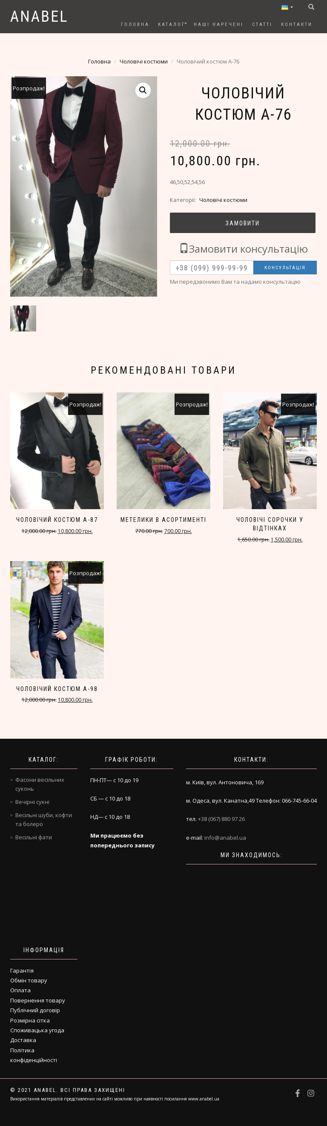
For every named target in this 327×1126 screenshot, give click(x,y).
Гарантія (22, 970)
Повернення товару (37, 1000)
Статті (262, 24)
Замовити (243, 223)
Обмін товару (28, 980)
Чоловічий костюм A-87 (57, 519)
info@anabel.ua (225, 837)
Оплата (20, 990)
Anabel (39, 17)
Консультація (285, 268)
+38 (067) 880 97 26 (221, 819)
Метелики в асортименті (163, 519)
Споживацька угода (37, 1030)
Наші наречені (219, 24)
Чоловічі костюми (144, 61)
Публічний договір (35, 1010)
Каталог (171, 24)
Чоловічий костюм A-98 (57, 688)
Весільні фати (33, 837)
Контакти (297, 24)
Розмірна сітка (30, 1020)
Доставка (23, 1040)
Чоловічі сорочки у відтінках (270, 524)
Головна (135, 24)
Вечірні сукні (32, 802)
